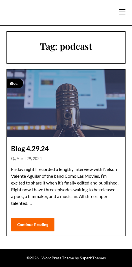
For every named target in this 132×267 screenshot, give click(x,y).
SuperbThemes (93, 257)
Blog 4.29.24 (30, 148)
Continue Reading (32, 224)
